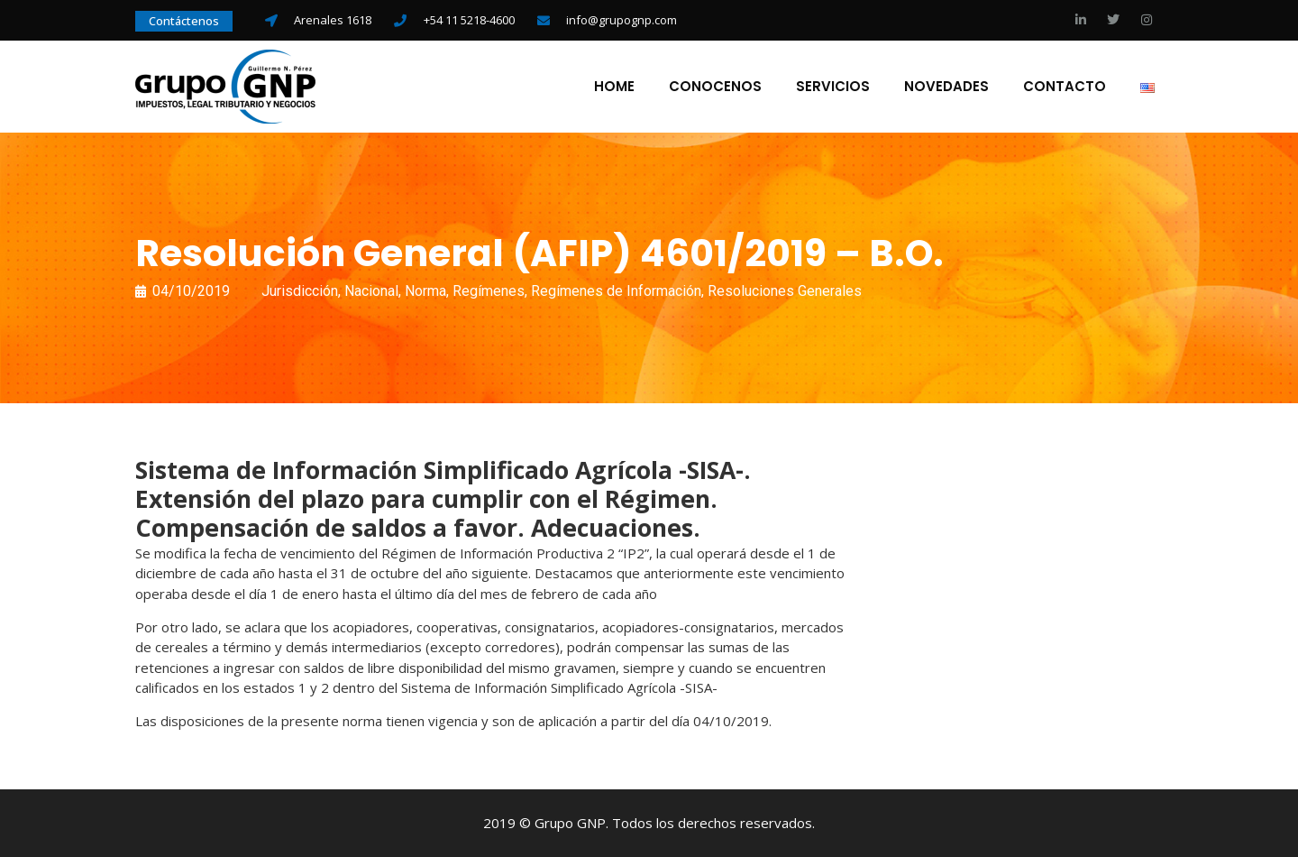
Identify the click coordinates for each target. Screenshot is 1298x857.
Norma (425, 290)
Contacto (1064, 87)
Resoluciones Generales (785, 290)
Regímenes (488, 290)
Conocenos (715, 87)
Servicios (833, 87)
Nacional (371, 290)
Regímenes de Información (616, 290)
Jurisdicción (299, 290)
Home (614, 87)
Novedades (946, 87)
